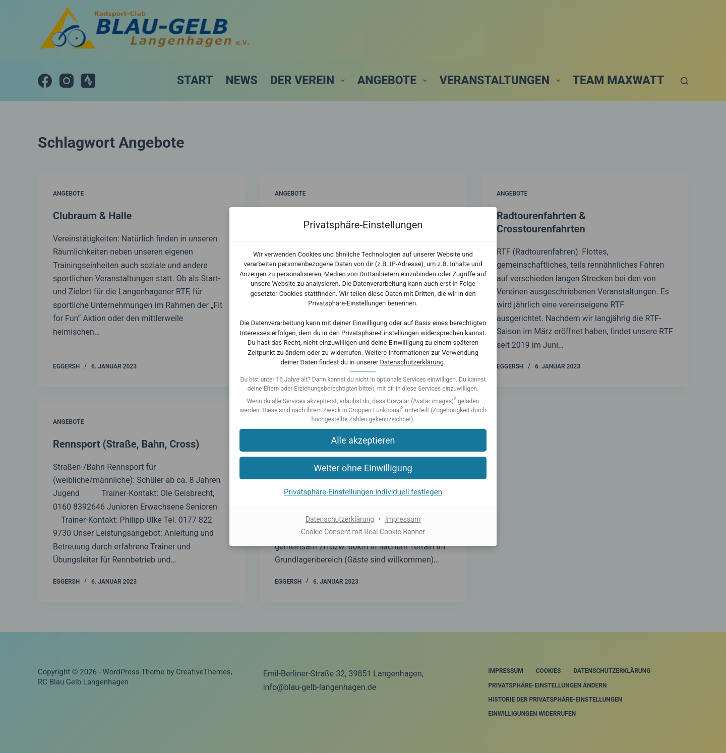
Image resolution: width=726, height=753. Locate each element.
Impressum (402, 519)
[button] (363, 440)
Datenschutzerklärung (412, 362)
